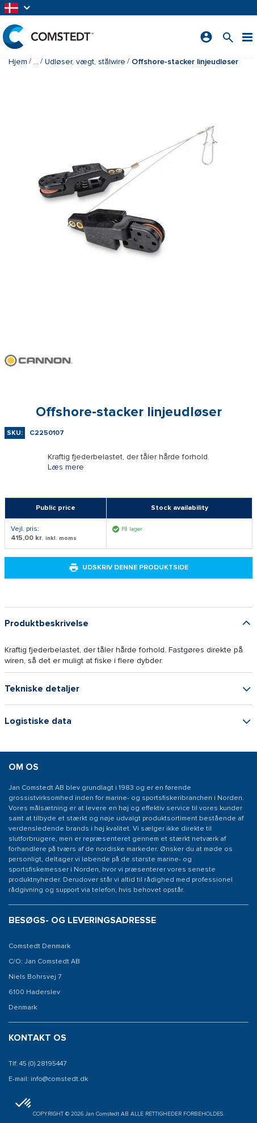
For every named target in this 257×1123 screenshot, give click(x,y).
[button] (18, 7)
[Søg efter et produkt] (228, 36)
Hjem (18, 61)
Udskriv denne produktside (128, 568)
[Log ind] (206, 37)
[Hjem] (48, 36)
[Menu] (247, 36)
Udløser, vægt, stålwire (85, 61)
